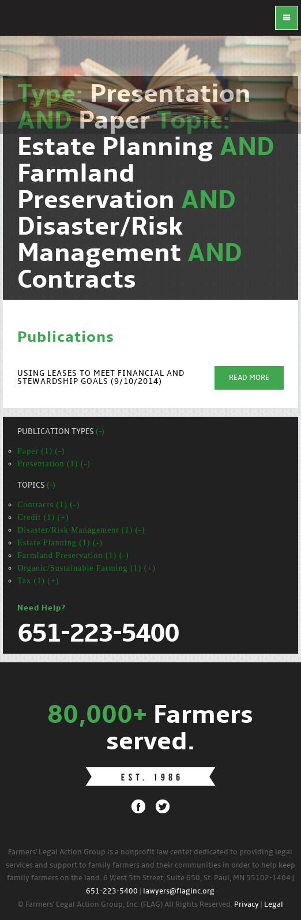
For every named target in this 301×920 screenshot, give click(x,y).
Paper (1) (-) (41, 451)
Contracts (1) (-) (48, 504)
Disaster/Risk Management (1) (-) (81, 530)
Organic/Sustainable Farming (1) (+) (86, 568)
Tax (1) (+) (38, 580)
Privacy (246, 904)
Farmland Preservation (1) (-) (73, 555)
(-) (100, 432)
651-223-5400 (112, 891)
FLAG (23, 23)
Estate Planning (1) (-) (60, 542)
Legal (273, 904)
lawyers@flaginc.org (179, 891)
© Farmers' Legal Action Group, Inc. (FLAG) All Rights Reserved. (124, 904)
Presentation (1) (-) (54, 463)
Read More (249, 378)
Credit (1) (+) (43, 517)
